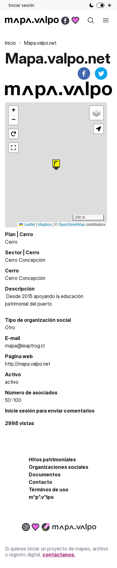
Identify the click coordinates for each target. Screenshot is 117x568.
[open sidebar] (106, 20)
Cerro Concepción (25, 260)
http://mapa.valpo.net (27, 364)
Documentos (45, 474)
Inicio (10, 43)
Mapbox (45, 224)
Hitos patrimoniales (52, 459)
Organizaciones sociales (58, 467)
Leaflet (27, 224)
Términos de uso (48, 489)
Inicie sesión (20, 411)
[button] (56, 165)
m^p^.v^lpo (41, 497)
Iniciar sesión (21, 5)
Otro (10, 327)
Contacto (40, 482)
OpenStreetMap (71, 224)
